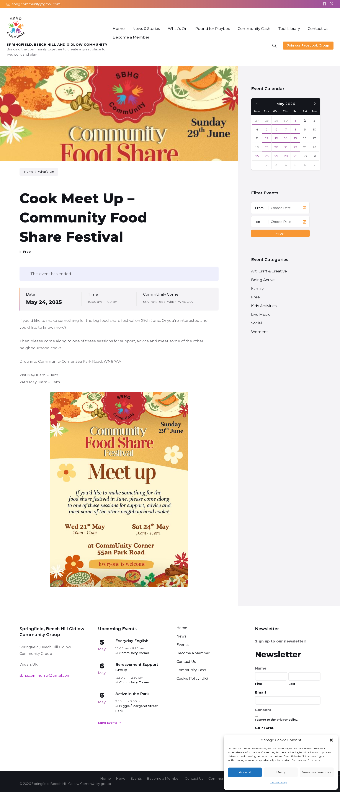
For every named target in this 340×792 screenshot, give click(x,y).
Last (291, 684)
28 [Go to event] (267, 120)
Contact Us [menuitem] (194, 779)
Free (27, 252)
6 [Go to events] (276, 129)
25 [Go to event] (257, 156)
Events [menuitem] (136, 779)
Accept (245, 772)
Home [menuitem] (105, 779)
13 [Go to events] (276, 138)
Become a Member (193, 653)
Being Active (263, 280)
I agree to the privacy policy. (276, 719)
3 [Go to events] (276, 165)
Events (182, 645)
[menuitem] (119, 28)
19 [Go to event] (266, 147)
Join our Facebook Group (308, 45)
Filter (280, 233)
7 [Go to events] (286, 129)
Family (257, 288)
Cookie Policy (278, 782)
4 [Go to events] (286, 165)
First (258, 684)
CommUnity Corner (161, 294)
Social (256, 323)
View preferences (316, 772)
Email (260, 692)
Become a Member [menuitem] (163, 779)
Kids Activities (264, 306)
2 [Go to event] (267, 165)
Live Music (260, 314)
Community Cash (191, 670)
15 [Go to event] (295, 138)
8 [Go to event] (295, 129)
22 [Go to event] (295, 147)
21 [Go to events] (285, 147)
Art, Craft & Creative (269, 271)
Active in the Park (132, 694)
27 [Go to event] (257, 120)
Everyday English (131, 641)
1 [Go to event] (295, 120)
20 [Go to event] (276, 147)
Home (28, 171)
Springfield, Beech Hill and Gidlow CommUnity (57, 45)
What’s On (46, 171)
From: (259, 208)
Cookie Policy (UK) (192, 678)
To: (257, 222)
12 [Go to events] (266, 138)
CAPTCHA (264, 728)
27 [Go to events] (276, 156)
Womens (259, 332)
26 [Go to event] (267, 156)
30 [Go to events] (286, 120)
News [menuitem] (120, 779)
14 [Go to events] (285, 138)
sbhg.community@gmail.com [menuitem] (36, 4)
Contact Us (186, 662)
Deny (280, 772)
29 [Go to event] (295, 156)
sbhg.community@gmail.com (45, 675)
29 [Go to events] (276, 120)
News (181, 636)
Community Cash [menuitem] (222, 779)
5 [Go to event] (267, 129)
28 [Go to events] (286, 156)
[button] (331, 740)
